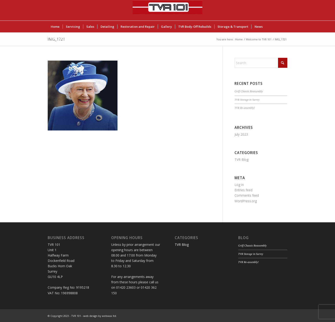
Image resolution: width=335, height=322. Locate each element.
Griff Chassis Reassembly (248, 91)
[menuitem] (55, 26)
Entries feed (243, 190)
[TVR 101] (167, 10)
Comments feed (246, 195)
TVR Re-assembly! (244, 108)
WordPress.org (245, 201)
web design (90, 316)
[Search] (260, 63)
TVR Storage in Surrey (247, 99)
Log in (239, 184)
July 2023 (241, 134)
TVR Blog (241, 159)
